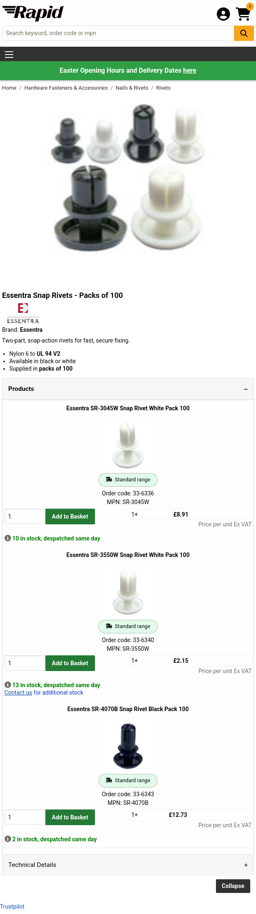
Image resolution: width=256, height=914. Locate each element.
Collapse (233, 886)
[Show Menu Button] (9, 54)
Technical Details (32, 865)
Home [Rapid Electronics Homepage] (10, 88)
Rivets (163, 88)
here (189, 70)
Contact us (18, 692)
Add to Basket (70, 516)
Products (21, 389)
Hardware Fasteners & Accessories (66, 88)
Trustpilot (12, 906)
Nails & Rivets (132, 88)
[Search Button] (244, 33)
